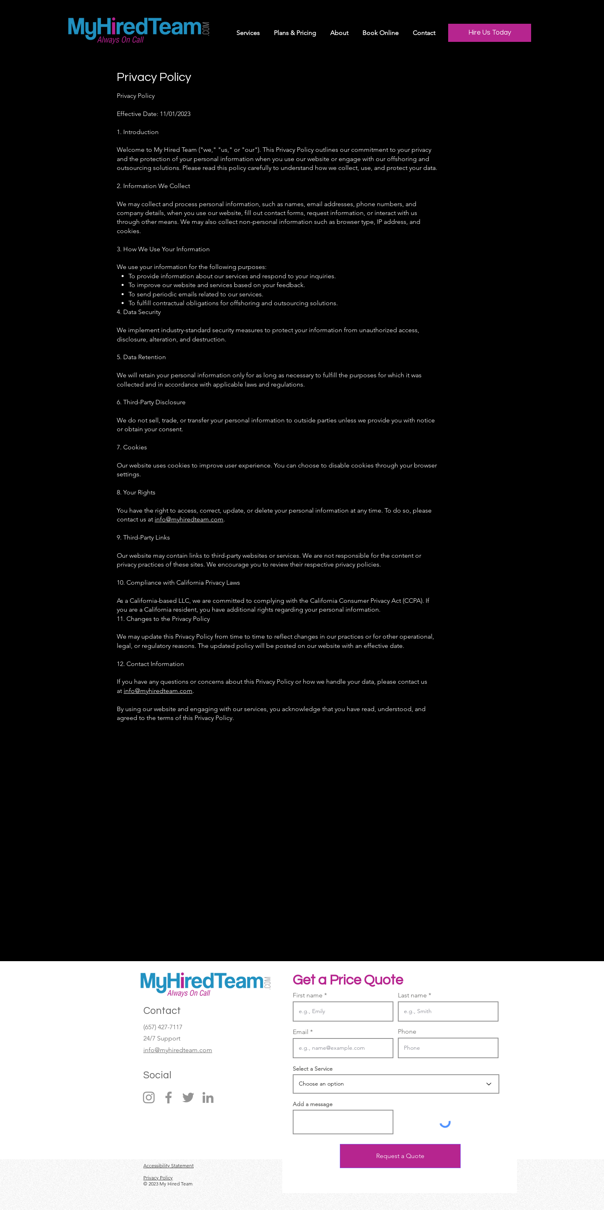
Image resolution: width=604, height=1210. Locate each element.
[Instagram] (149, 1097)
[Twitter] (188, 1097)
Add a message (313, 1104)
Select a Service (313, 1068)
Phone (407, 1031)
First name (308, 995)
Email (300, 1032)
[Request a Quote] (400, 1156)
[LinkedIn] (208, 1097)
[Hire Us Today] (489, 33)
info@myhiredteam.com (189, 519)
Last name (412, 995)
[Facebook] (168, 1097)
